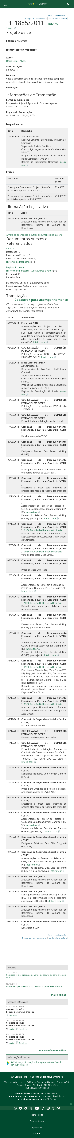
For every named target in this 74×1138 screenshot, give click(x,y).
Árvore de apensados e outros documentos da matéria (34, 234)
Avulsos (10, 248)
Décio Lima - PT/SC (16, 60)
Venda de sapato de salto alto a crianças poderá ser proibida (34, 986)
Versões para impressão (56, 15)
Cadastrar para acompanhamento (41, 300)
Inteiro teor (39, 342)
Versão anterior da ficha (58, 18)
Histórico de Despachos (18, 261)
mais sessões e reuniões (52, 1050)
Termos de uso (37, 1121)
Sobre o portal (37, 1114)
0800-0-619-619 (38, 1093)
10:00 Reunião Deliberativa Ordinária (43, 603)
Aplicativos (37, 1127)
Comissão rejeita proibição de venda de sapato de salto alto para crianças (36, 976)
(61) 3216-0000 (45, 1096)
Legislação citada (15, 267)
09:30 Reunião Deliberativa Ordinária (43, 530)
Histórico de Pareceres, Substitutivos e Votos (29, 270)
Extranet (37, 1133)
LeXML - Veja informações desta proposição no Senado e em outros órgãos (35, 1063)
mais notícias (58, 994)
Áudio (12, 1029)
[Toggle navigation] (6, 4)
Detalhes (13, 1015)
